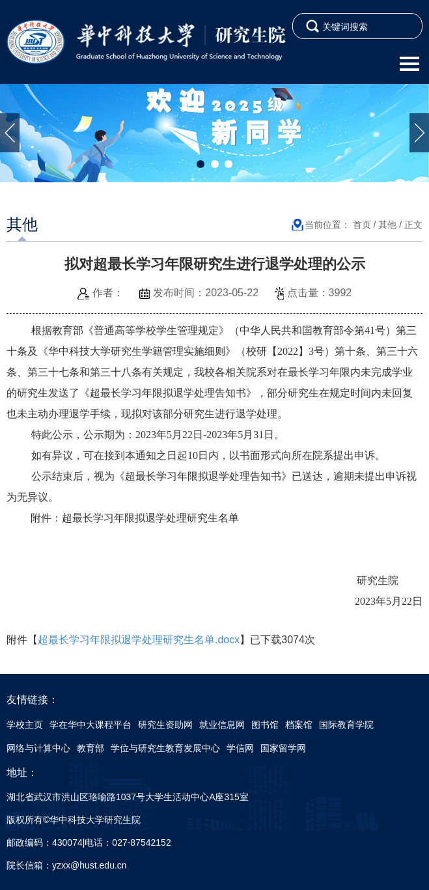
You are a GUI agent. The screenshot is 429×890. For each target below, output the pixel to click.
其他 (387, 224)
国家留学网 (283, 748)
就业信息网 (222, 724)
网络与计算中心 (38, 748)
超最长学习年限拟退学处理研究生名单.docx (139, 639)
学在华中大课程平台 (90, 724)
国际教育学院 (346, 724)
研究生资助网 (165, 724)
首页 (362, 224)
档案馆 (298, 724)
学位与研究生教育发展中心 (165, 748)
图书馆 (265, 724)
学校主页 (25, 724)
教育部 (90, 748)
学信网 (240, 748)
